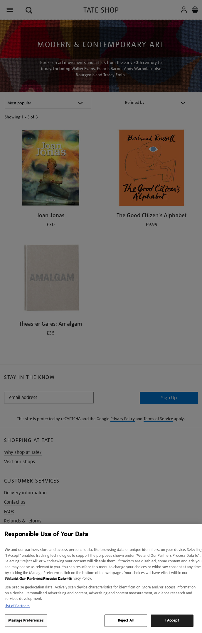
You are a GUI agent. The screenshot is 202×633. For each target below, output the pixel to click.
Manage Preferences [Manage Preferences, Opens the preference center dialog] (25, 620)
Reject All (126, 620)
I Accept (172, 620)
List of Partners (17, 605)
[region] (101, 578)
